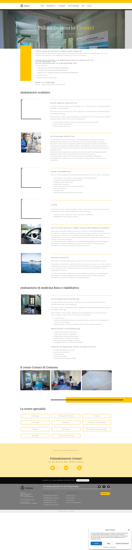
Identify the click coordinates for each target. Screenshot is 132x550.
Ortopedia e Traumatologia (96, 422)
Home (42, 6)
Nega (108, 543)
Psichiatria (66, 429)
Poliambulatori (51, 6)
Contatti (89, 6)
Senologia (35, 436)
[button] (129, 530)
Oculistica (66, 422)
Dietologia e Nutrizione (66, 416)
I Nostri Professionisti (73, 6)
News (83, 6)
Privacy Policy (113, 547)
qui (64, 114)
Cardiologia (35, 416)
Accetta (96, 543)
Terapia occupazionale (66, 436)
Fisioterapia (35, 422)
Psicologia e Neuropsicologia (97, 429)
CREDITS (71, 511)
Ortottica (35, 429)
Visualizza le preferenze (122, 543)
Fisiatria (97, 416)
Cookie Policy (106, 547)
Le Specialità (61, 6)
